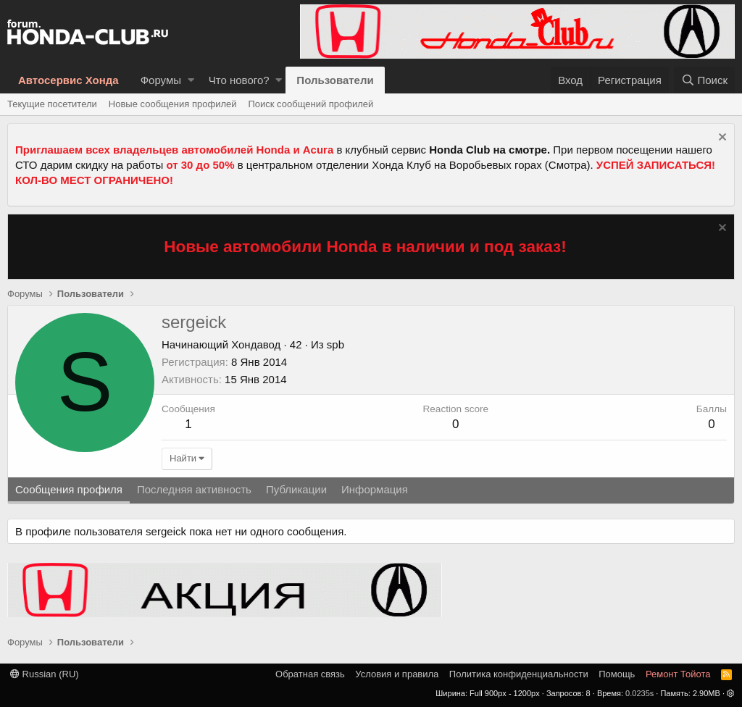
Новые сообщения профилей (173, 104)
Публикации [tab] (296, 489)
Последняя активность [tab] (194, 489)
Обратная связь (310, 674)
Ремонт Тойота (678, 674)
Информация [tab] (374, 489)
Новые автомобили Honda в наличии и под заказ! (365, 247)
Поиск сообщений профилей (310, 104)
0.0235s (639, 693)
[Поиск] (704, 80)
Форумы (161, 80)
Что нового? (239, 80)
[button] (191, 80)
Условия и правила (396, 674)
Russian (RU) (44, 674)
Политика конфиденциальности (518, 674)
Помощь (617, 674)
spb (335, 344)
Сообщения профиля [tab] (68, 489)
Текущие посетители (52, 104)
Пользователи (334, 80)
